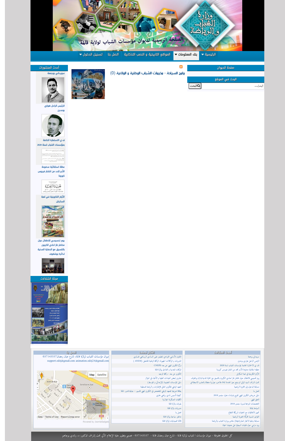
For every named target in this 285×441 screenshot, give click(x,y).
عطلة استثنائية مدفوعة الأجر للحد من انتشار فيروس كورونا (46, 171)
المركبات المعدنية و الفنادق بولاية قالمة (163, 370)
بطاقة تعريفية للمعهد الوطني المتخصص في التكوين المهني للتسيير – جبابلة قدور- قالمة (146, 391)
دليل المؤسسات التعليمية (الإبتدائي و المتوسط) (159, 382)
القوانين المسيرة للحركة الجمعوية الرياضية (241, 417)
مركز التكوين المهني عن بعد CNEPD (162, 365)
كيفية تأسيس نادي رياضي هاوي (163, 395)
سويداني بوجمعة (51, 73)
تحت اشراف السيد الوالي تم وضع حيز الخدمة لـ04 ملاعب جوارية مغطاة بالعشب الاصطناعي (219, 382)
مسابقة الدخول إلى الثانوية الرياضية (241, 387)
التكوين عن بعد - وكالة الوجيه (165, 374)
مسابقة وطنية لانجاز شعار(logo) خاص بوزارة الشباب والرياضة (230, 421)
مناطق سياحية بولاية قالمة (167, 417)
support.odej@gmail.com (56, 360)
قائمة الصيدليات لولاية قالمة (166, 421)
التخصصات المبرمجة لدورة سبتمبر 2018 (239, 404)
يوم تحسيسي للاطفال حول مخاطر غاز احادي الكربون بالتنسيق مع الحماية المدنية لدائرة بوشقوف (46, 247)
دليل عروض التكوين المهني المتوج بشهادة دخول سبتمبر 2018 (231, 395)
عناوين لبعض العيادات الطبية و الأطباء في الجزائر (158, 378)
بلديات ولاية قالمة (170, 404)
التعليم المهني (250, 400)
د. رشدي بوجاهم (66, 435)
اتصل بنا (173, 412)
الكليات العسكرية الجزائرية (167, 400)
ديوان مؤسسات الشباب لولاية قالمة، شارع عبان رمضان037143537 (71, 358)
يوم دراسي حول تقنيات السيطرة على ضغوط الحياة (236, 425)
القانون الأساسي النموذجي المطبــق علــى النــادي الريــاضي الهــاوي (152, 357)
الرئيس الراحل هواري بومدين (243, 361)
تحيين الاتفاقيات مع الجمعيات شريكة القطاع (239, 412)
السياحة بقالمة (249, 408)
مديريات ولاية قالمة (169, 408)
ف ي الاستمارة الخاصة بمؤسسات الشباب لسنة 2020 (46, 142)
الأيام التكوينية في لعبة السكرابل (243, 374)
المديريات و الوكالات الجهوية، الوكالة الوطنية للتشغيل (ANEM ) (152, 361)
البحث (190, 85)
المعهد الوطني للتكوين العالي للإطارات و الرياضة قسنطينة (156, 387)
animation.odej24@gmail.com (87, 360)
